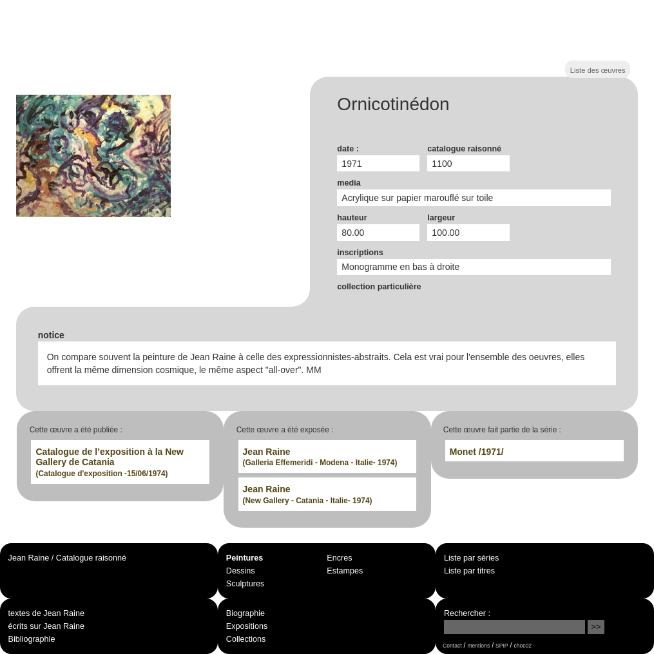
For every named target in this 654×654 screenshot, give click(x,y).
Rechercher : (467, 613)
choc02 (523, 645)
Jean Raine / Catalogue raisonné (67, 558)
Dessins (240, 570)
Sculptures (245, 583)
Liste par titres (469, 570)
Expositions (246, 626)
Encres (339, 558)
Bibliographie (31, 639)
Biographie (245, 613)
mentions (478, 645)
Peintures (244, 558)
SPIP (501, 645)
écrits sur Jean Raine (46, 626)
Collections (246, 639)
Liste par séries (471, 558)
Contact (452, 645)
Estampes (345, 570)
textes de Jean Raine (46, 613)
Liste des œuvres (598, 70)
